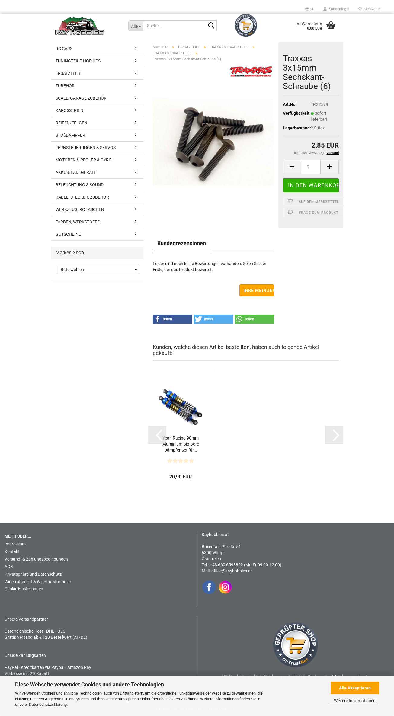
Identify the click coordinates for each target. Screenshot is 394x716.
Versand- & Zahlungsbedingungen (36, 559)
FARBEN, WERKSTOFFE (78, 221)
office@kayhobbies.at (231, 570)
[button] (310, 9)
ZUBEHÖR (65, 85)
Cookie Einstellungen (24, 588)
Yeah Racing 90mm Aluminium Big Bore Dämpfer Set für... (180, 444)
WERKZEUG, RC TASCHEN (80, 209)
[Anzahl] (311, 167)
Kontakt (12, 551)
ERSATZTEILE (68, 73)
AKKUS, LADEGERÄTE (76, 172)
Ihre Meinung (258, 290)
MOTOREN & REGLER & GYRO (84, 160)
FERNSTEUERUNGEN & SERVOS (86, 147)
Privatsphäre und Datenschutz (33, 574)
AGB (9, 566)
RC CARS (64, 48)
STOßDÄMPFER (70, 135)
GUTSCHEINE (68, 234)
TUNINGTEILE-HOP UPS (78, 61)
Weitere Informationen (355, 700)
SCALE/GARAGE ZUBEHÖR (81, 98)
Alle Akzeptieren (355, 688)
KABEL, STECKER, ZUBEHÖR (82, 197)
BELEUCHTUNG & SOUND (80, 184)
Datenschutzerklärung (48, 704)
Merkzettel (369, 9)
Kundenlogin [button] (336, 9)
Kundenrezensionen (181, 243)
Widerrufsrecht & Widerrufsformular (38, 581)
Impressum (15, 544)
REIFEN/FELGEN (71, 122)
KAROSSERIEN (69, 110)
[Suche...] (135, 25)
